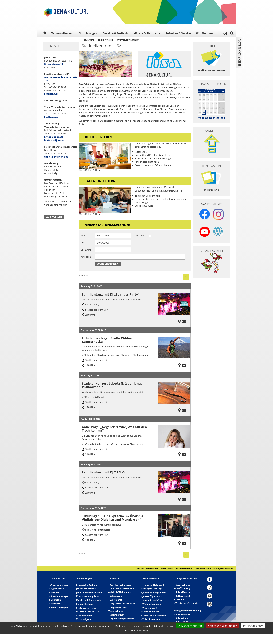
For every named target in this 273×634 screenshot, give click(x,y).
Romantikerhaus (84, 603)
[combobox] (140, 257)
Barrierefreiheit (184, 568)
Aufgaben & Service (178, 33)
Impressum (152, 568)
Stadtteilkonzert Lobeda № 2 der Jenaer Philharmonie (113, 385)
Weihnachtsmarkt (151, 603)
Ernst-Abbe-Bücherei (87, 584)
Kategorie (86, 256)
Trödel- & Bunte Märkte (154, 615)
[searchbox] (97, 256)
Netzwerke (56, 603)
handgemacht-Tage (152, 588)
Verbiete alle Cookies (222, 626)
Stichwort (86, 249)
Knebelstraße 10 (53, 64)
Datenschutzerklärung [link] (136, 630)
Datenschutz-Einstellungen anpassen (213, 568)
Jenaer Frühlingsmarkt (154, 592)
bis (82, 242)
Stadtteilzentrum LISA (128, 40)
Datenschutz (166, 568)
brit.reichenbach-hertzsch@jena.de (54, 138)
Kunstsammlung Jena (87, 596)
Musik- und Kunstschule (88, 600)
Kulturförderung (184, 592)
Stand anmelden (151, 611)
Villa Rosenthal (84, 615)
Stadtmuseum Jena (86, 607)
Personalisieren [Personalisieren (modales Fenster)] (253, 626)
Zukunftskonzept (151, 619)
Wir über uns (204, 33)
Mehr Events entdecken (211, 117)
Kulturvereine (183, 614)
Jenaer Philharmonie (87, 588)
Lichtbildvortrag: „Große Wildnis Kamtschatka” (107, 340)
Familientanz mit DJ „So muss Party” (110, 294)
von (83, 235)
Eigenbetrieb (57, 588)
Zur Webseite (54, 216)
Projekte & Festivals (115, 33)
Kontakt (139, 568)
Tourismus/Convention (187, 603)
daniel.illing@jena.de (56, 156)
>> (223, 89)
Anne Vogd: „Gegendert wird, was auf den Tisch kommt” (114, 429)
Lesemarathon (116, 614)
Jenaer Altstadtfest (152, 600)
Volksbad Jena (83, 619)
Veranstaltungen (62, 33)
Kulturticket (182, 618)
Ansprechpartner (59, 584)
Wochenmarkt (149, 607)
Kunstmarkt (115, 599)
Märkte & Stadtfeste (147, 33)
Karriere (54, 592)
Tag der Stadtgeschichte (121, 618)
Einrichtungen (88, 33)
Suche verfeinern (108, 263)
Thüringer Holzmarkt (153, 584)
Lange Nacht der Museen (122, 603)
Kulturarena (115, 595)
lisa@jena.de (51, 93)
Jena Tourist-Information (89, 592)
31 (207, 112)
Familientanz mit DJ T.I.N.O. (104, 472)
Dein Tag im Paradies (120, 584)
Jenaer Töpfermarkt (152, 596)
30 (204, 112)
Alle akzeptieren (190, 626)
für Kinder (140, 235)
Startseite (89, 40)
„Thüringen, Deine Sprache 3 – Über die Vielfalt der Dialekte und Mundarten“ (112, 518)
